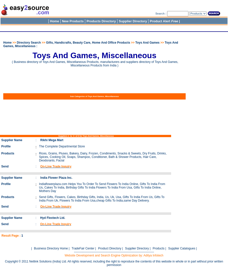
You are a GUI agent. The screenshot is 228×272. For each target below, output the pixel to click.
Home (54, 21)
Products (158, 248)
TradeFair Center (83, 248)
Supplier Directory (133, 21)
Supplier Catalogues (181, 248)
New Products (73, 21)
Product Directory (109, 248)
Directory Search (29, 42)
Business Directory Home (51, 248)
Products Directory (101, 21)
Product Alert (164, 21)
